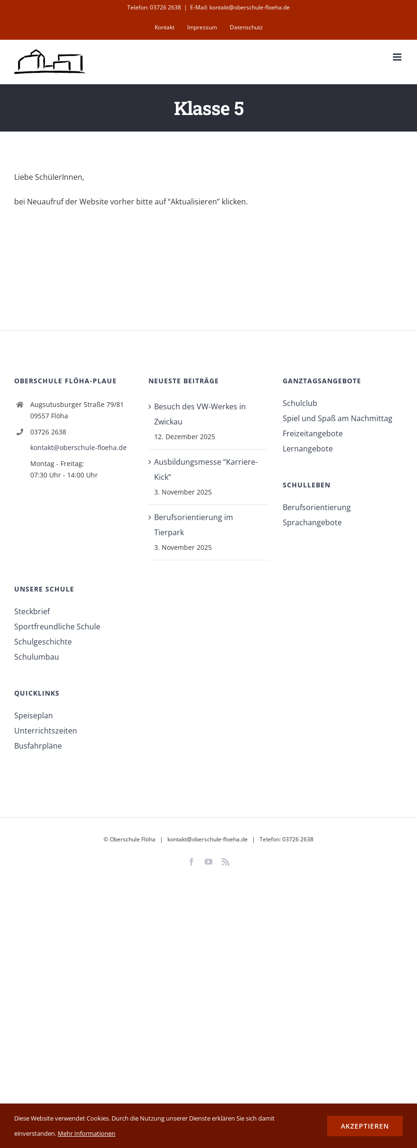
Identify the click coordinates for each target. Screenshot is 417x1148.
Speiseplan (33, 715)
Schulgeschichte (43, 641)
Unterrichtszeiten (45, 730)
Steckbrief (32, 611)
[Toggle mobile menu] (398, 57)
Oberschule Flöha (133, 839)
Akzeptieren (365, 1126)
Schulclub (300, 403)
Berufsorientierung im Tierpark (193, 525)
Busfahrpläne (38, 746)
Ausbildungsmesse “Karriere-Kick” (206, 469)
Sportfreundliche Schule (57, 626)
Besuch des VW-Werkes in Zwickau (200, 414)
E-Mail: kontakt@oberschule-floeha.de (240, 7)
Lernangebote (308, 448)
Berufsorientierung (317, 507)
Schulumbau (36, 657)
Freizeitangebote (313, 433)
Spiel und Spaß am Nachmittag (337, 418)
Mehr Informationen (86, 1133)
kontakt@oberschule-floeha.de (78, 447)
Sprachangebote (312, 522)
